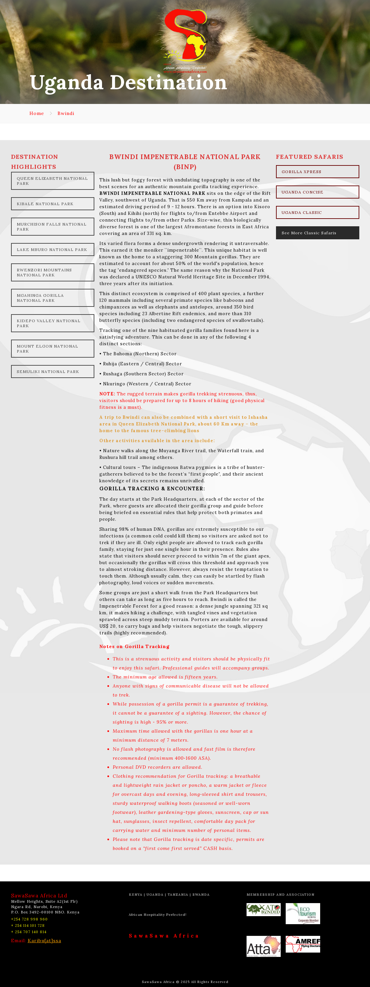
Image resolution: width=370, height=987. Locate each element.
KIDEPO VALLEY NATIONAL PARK (49, 323)
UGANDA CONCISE (302, 192)
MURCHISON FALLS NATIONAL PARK (52, 227)
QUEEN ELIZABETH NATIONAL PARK (52, 181)
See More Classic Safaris (309, 232)
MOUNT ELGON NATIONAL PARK (47, 349)
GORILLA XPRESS (301, 171)
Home (36, 113)
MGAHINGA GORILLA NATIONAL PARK (40, 298)
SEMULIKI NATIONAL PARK (48, 371)
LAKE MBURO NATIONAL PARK (52, 249)
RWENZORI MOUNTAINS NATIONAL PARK (44, 272)
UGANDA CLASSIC (302, 212)
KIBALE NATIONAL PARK (45, 203)
